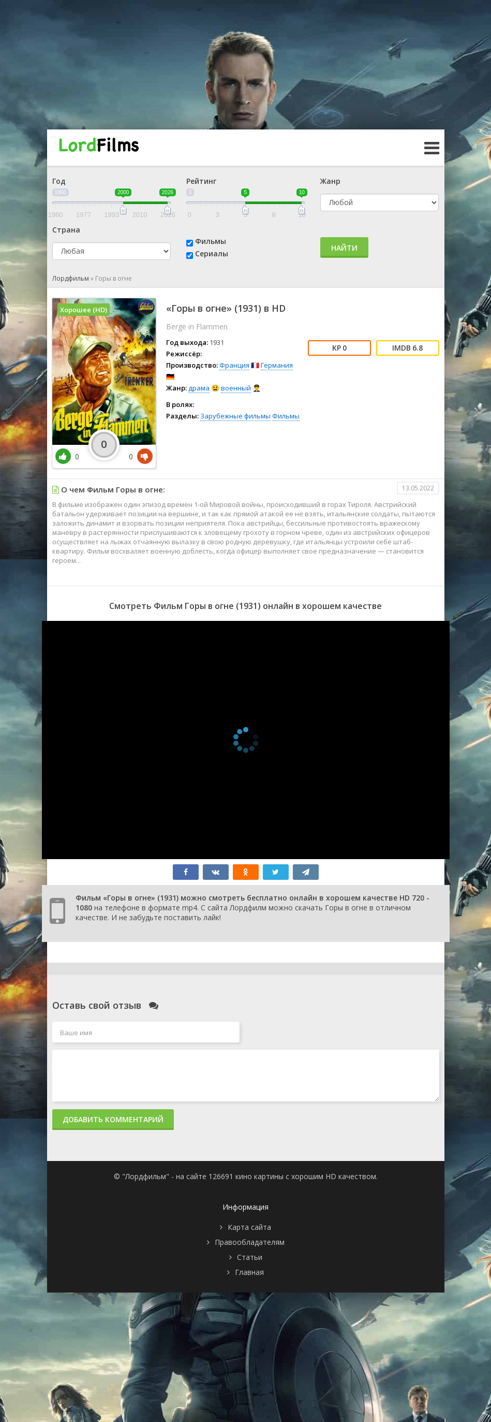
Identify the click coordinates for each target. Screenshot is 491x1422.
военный (236, 388)
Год (59, 181)
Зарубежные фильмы (235, 415)
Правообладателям (250, 1242)
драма (199, 388)
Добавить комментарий (113, 1119)
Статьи (249, 1257)
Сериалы (211, 253)
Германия (277, 365)
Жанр (330, 181)
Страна (66, 230)
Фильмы (210, 241)
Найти (344, 248)
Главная (249, 1272)
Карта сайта (249, 1227)
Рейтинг (201, 181)
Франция (234, 365)
